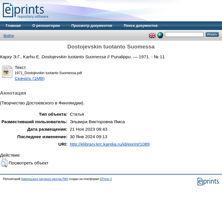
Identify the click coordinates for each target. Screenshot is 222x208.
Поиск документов (140, 25)
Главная (13, 25)
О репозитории (46, 25)
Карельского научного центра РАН (44, 179)
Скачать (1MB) (30, 78)
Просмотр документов (92, 25)
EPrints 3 (106, 179)
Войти (8, 35)
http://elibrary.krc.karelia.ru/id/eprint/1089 (110, 144)
